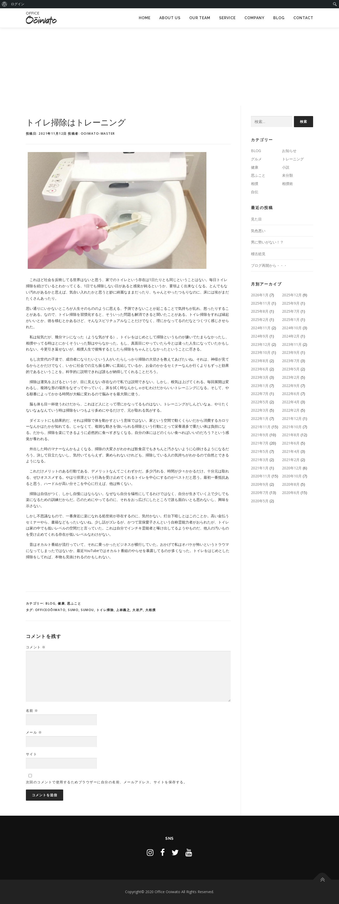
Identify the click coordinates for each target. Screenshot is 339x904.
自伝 (254, 191)
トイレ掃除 (105, 610)
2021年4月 (291, 451)
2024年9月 (260, 336)
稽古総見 (258, 253)
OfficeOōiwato (50, 610)
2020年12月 (292, 467)
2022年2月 (291, 410)
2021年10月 (292, 426)
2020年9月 (260, 484)
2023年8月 (260, 360)
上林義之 (123, 610)
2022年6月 (291, 393)
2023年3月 (260, 377)
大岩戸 (137, 610)
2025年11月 (261, 303)
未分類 (287, 175)
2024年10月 (292, 327)
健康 (61, 603)
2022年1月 (260, 418)
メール (34, 732)
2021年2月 (291, 459)
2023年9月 (291, 352)
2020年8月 (291, 484)
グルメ (256, 158)
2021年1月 (260, 467)
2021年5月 (260, 451)
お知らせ (289, 150)
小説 (285, 167)
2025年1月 (291, 319)
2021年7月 (260, 443)
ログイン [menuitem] (17, 4)
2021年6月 (291, 443)
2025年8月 (260, 311)
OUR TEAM (199, 18)
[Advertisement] (169, 67)
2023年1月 (260, 385)
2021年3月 (260, 459)
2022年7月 (260, 393)
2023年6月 (260, 369)
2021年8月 (291, 434)
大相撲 (150, 610)
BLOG (279, 18)
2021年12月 (292, 418)
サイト (31, 754)
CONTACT (303, 18)
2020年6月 (291, 492)
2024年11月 (261, 327)
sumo (73, 610)
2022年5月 (260, 401)
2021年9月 (260, 434)
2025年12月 (292, 294)
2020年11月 (261, 475)
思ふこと (74, 603)
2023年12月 (261, 344)
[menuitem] (4, 4)
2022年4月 (291, 401)
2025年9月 (291, 303)
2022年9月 (291, 385)
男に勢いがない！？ (267, 242)
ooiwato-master (98, 133)
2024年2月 (291, 336)
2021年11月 (261, 426)
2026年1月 (260, 294)
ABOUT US (170, 18)
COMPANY (254, 18)
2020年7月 (260, 492)
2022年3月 (260, 410)
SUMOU (87, 610)
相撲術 (287, 183)
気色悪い (258, 230)
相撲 (254, 183)
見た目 (256, 219)
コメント (36, 647)
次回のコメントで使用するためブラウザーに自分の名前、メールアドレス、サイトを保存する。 (106, 782)
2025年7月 (291, 311)
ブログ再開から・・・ (269, 265)
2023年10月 (261, 352)
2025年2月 (260, 319)
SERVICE (227, 18)
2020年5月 (260, 500)
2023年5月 (291, 369)
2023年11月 (292, 344)
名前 (32, 710)
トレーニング (293, 158)
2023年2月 (291, 377)
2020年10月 (292, 475)
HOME (144, 18)
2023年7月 (291, 360)
